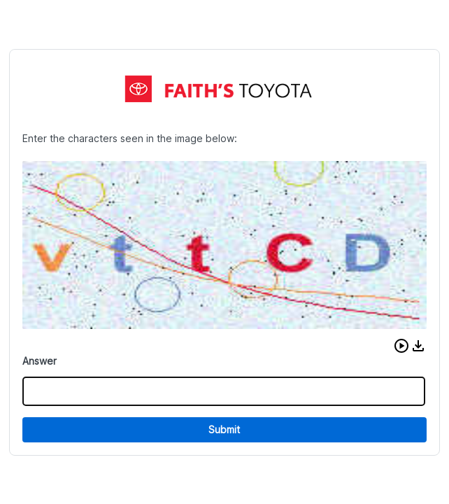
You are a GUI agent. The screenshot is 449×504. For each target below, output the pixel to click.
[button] (401, 345)
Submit (224, 429)
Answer (39, 361)
